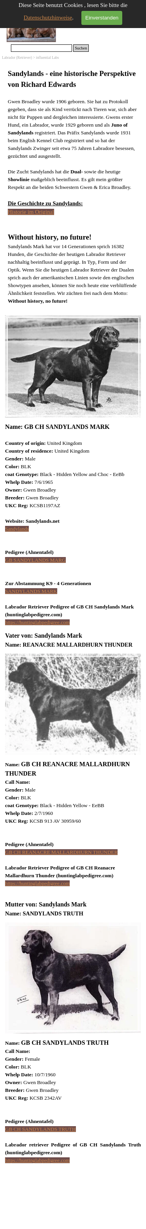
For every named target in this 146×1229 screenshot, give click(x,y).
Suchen (81, 48)
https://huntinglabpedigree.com (37, 622)
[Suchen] (41, 48)
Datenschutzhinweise (48, 17)
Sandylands (17, 529)
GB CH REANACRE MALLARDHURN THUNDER (61, 852)
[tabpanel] (73, 186)
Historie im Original (31, 212)
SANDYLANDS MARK (31, 591)
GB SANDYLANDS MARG (35, 560)
